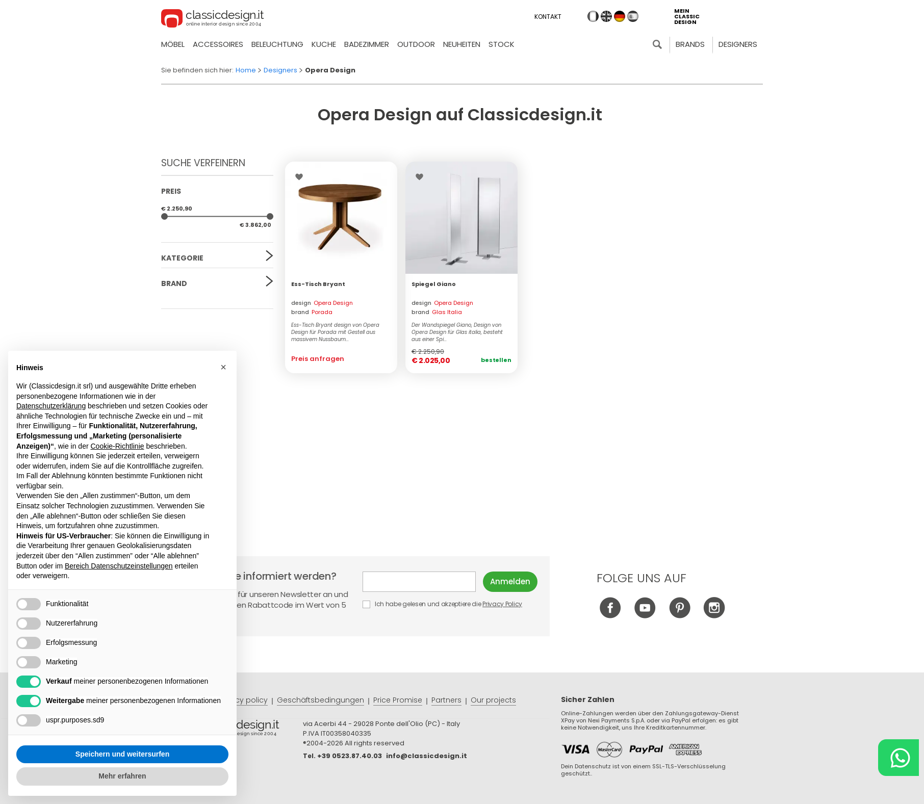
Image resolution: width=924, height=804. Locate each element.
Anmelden (510, 581)
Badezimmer (366, 44)
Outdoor (416, 44)
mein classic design (687, 16)
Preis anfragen (317, 359)
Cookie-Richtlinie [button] (117, 446)
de (619, 16)
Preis (171, 191)
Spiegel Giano (434, 284)
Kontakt (547, 16)
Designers (737, 44)
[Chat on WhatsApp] (898, 757)
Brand (174, 283)
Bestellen (496, 360)
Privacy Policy (502, 604)
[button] (223, 367)
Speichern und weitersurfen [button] (122, 754)
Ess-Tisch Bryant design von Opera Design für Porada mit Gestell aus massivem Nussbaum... (335, 332)
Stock (502, 44)
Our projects (493, 700)
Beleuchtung (277, 44)
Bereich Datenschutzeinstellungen (119, 566)
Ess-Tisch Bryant (318, 284)
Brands (690, 44)
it (593, 16)
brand (311, 312)
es (632, 16)
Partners (446, 700)
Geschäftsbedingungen (320, 700)
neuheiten (461, 44)
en (606, 16)
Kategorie (182, 258)
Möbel (173, 44)
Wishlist (301, 177)
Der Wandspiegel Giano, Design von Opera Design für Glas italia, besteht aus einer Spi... (457, 332)
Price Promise (397, 700)
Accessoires (218, 44)
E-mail (419, 582)
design (322, 303)
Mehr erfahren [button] (122, 776)
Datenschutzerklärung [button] (51, 406)
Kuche (324, 44)
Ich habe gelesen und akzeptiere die (443, 604)
